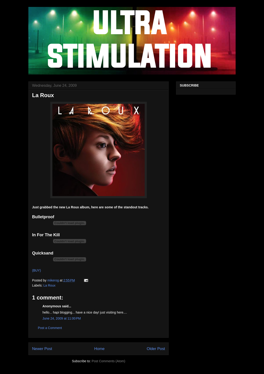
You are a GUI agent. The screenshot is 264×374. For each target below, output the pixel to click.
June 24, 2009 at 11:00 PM (61, 318)
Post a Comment (50, 328)
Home (99, 349)
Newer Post (42, 349)
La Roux (49, 285)
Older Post (156, 349)
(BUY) (36, 270)
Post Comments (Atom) (108, 361)
